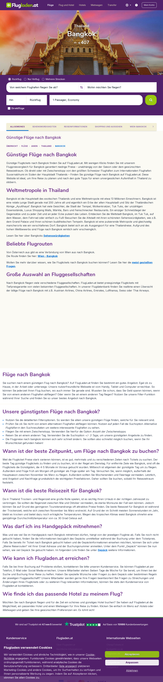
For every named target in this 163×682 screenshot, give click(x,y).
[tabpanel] (81, 362)
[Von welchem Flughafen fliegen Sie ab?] (43, 82)
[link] (136, 5)
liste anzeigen (68, 666)
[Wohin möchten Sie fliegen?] (120, 82)
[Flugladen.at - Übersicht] (22, 5)
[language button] (128, 5)
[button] (149, 5)
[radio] (14, 74)
